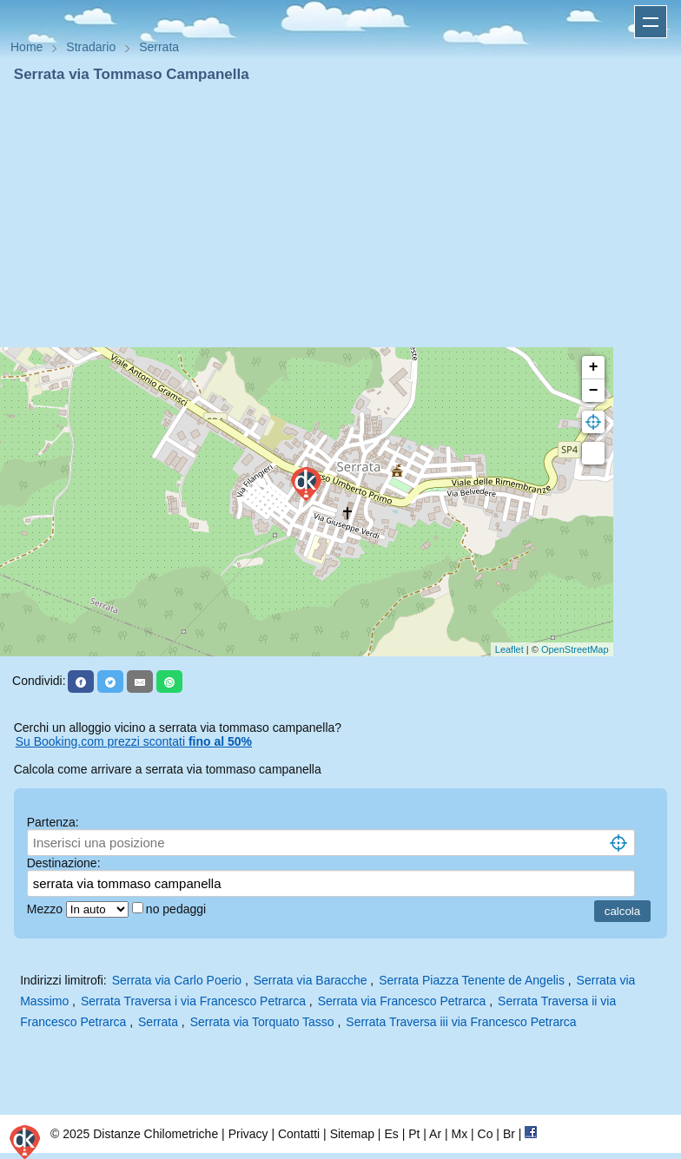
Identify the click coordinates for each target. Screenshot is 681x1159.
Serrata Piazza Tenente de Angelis (472, 980)
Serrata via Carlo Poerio (176, 980)
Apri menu (650, 21)
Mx (459, 1134)
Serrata (158, 1022)
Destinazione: (64, 863)
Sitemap (352, 1134)
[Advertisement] (340, 215)
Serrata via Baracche (310, 980)
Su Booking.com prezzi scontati (134, 741)
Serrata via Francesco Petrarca (402, 1001)
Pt (414, 1134)
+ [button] (593, 367)
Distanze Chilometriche (155, 1134)
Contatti (299, 1134)
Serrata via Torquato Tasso (262, 1022)
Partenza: (53, 822)
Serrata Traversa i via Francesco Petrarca (193, 1001)
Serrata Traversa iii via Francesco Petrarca (461, 1022)
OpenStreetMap (575, 649)
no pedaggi (177, 909)
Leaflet (509, 649)
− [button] (593, 390)
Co (485, 1134)
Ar (435, 1134)
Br (509, 1134)
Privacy (248, 1134)
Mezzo (46, 909)
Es (391, 1134)
